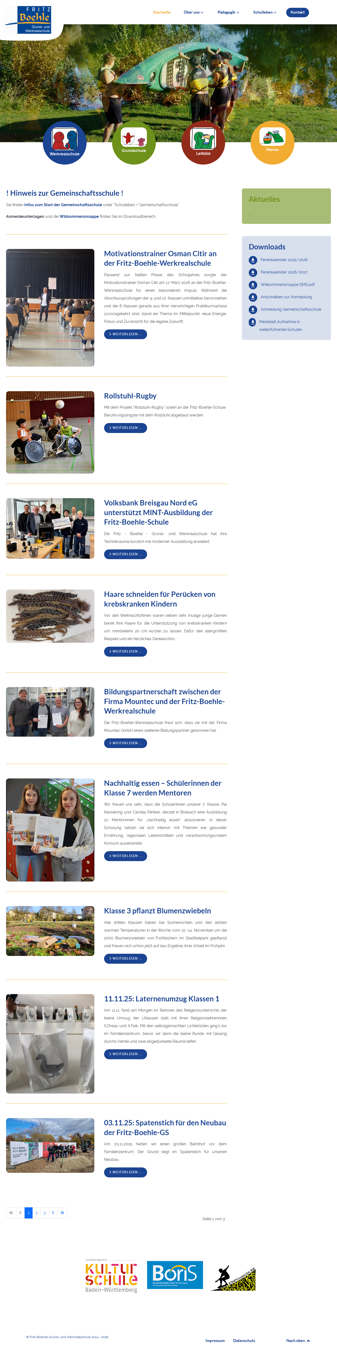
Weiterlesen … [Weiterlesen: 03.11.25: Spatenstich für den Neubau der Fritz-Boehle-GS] (125, 1172)
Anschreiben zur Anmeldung (286, 297)
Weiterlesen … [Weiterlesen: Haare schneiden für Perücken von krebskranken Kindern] (125, 651)
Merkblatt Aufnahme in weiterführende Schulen (280, 325)
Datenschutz (244, 1340)
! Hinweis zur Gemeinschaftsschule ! (65, 193)
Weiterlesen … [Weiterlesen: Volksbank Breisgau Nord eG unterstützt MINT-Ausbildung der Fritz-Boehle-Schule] (125, 554)
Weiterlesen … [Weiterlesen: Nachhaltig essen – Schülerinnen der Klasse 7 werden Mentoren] (125, 856)
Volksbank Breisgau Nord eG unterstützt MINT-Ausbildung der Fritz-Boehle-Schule (158, 512)
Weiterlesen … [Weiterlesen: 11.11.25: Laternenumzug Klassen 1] (125, 1054)
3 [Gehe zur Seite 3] (45, 1212)
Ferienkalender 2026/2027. (284, 272)
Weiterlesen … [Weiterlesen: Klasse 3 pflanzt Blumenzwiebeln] (125, 958)
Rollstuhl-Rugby (130, 396)
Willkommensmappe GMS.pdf (288, 284)
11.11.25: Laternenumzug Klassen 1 (161, 999)
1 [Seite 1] (28, 1212)
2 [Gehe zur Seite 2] (36, 1212)
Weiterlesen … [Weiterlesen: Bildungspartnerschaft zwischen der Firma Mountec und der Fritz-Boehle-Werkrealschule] (125, 743)
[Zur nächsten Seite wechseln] (53, 1212)
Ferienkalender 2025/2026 (284, 259)
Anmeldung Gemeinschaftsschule (291, 309)
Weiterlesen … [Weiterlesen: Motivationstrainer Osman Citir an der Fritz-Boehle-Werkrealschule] (125, 334)
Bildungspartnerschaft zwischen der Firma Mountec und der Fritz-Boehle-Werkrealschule (164, 701)
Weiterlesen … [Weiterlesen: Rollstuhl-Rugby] (125, 428)
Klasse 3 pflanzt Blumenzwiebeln (157, 911)
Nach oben (298, 1340)
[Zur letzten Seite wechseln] (62, 1212)
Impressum (215, 1340)
